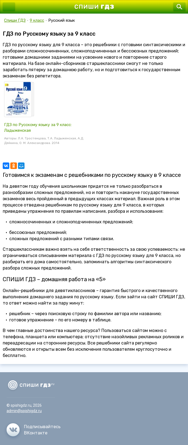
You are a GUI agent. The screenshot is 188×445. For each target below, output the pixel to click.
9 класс (37, 20)
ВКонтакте (35, 432)
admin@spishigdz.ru (24, 411)
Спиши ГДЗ (15, 20)
